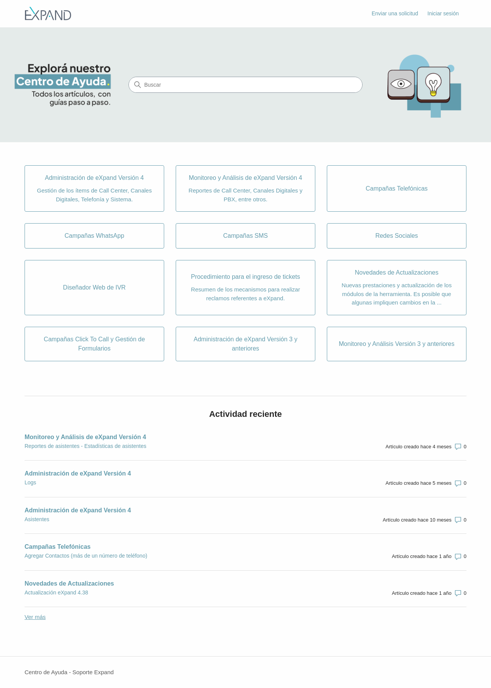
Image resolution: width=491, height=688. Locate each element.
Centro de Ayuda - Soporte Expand (69, 672)
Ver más (35, 617)
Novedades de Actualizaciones (69, 583)
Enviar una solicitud (395, 13)
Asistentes (37, 519)
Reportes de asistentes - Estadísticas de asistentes (86, 446)
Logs (30, 482)
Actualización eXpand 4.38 (56, 592)
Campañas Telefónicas (58, 546)
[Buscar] (245, 84)
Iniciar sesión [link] (443, 13)
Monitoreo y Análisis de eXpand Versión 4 (85, 437)
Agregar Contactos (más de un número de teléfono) (86, 556)
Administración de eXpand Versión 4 (78, 473)
